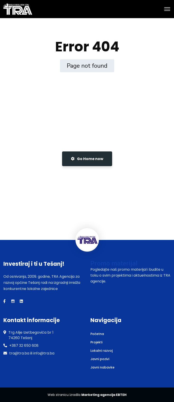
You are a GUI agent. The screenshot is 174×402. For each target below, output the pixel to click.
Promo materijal (113, 263)
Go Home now (87, 158)
